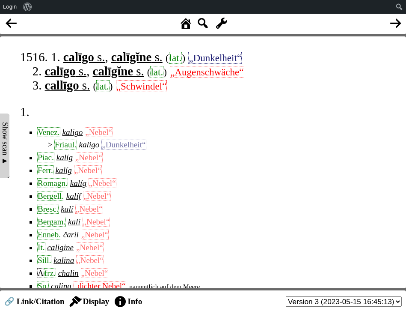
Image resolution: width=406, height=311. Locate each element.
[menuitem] (27, 7)
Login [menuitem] (10, 6)
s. (84, 57)
